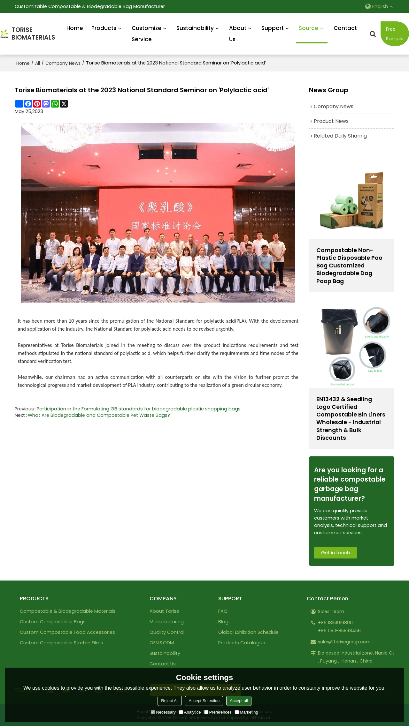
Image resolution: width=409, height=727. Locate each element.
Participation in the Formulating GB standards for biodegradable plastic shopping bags (139, 408)
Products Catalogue (241, 643)
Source (312, 33)
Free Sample (395, 33)
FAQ (223, 612)
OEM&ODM (162, 643)
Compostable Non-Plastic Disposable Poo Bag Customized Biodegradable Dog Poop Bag (349, 265)
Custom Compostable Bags (53, 622)
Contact (345, 28)
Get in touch (335, 553)
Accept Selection (204, 700)
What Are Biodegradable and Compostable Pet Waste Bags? (99, 415)
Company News (63, 63)
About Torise (164, 612)
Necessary (163, 712)
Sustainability (195, 28)
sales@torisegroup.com (344, 642)
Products (103, 28)
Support (272, 28)
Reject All (169, 700)
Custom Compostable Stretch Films (61, 643)
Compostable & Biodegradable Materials (67, 612)
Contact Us (163, 665)
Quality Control (167, 633)
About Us (237, 33)
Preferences (218, 712)
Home (74, 28)
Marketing (246, 712)
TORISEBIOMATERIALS (33, 33)
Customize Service (146, 33)
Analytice (190, 712)
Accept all (239, 700)
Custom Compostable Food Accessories (67, 633)
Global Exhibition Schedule (248, 633)
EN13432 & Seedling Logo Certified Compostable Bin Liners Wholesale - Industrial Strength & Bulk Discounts (351, 418)
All (37, 63)
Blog (223, 622)
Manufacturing (167, 622)
